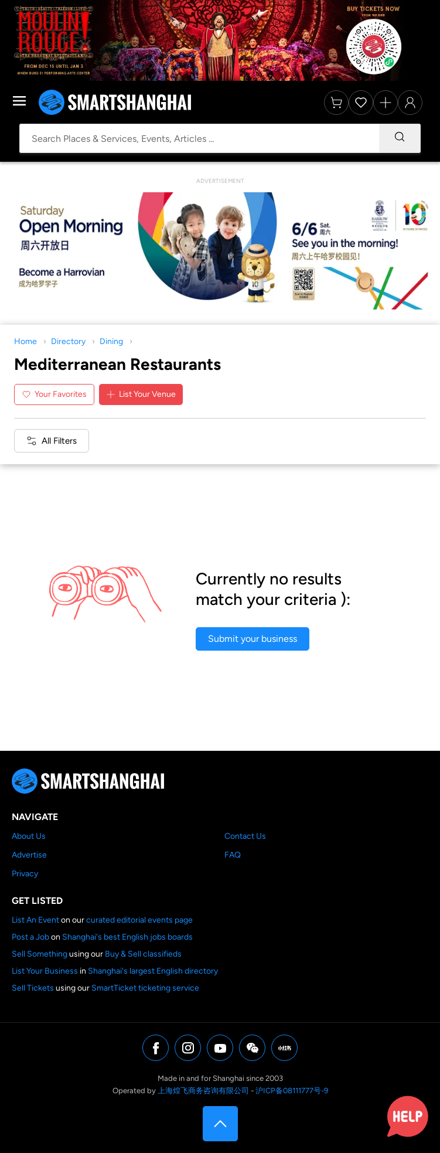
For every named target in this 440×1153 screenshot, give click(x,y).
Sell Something (39, 954)
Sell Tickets (33, 988)
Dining (111, 341)
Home (25, 341)
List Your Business (45, 971)
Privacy (25, 874)
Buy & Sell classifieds (143, 954)
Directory (68, 341)
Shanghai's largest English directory (153, 971)
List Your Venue (141, 394)
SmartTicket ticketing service (145, 988)
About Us (29, 836)
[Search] (399, 138)
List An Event (35, 920)
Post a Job (30, 937)
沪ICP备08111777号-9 (291, 1090)
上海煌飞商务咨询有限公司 (203, 1090)
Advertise (29, 855)
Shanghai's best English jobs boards (127, 937)
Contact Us (245, 836)
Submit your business (252, 638)
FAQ (232, 855)
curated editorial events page (139, 920)
